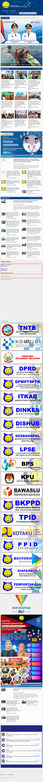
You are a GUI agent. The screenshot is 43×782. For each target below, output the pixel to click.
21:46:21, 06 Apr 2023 (11, 705)
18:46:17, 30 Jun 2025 (32, 178)
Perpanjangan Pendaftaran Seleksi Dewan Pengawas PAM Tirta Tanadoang (13, 182)
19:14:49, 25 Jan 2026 (11, 218)
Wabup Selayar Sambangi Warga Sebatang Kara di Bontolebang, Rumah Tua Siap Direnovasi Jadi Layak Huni (34, 245)
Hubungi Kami (5, 10)
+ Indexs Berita (38, 68)
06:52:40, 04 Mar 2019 (32, 705)
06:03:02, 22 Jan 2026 (32, 217)
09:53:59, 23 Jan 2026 (11, 257)
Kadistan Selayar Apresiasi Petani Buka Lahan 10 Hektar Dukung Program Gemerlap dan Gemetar (34, 122)
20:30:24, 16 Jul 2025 (11, 192)
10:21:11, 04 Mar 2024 (19, 692)
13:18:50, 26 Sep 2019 (11, 721)
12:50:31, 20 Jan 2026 (32, 257)
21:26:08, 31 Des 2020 (11, 713)
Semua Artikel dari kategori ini (35, 156)
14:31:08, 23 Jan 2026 (11, 249)
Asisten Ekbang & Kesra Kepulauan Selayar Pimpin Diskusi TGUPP (33, 702)
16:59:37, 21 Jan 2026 (32, 233)
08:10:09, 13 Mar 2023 (32, 193)
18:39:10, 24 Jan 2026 (11, 226)
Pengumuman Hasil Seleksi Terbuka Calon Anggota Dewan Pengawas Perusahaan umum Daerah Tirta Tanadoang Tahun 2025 (13, 173)
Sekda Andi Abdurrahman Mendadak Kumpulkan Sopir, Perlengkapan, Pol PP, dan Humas (7, 122)
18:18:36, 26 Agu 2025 (11, 178)
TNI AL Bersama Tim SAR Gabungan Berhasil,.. (15, 64)
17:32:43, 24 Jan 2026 (11, 235)
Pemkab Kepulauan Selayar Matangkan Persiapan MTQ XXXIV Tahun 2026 (20, 103)
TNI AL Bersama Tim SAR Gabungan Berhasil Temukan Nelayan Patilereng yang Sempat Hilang (21, 83)
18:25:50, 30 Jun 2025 (32, 187)
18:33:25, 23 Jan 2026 (11, 242)
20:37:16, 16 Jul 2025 (11, 185)
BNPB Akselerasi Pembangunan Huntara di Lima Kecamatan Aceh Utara (22, 761)
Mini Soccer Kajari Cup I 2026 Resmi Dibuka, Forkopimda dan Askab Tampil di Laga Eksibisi (34, 238)
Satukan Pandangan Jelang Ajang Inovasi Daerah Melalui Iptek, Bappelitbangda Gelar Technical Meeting (12, 718)
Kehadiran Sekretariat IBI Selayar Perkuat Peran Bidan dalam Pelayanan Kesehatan (20, 122)
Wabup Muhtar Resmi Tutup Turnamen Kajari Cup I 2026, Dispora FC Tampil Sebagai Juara (7, 103)
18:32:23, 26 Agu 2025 (19, 164)
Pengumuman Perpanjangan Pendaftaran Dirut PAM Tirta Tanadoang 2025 (12, 189)
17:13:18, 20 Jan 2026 (32, 249)
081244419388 (4, 270)
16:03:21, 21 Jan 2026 (32, 240)
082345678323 (4, 266)
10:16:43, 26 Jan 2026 (18, 204)
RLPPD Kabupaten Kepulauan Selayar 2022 (34, 191)
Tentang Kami (13, 10)
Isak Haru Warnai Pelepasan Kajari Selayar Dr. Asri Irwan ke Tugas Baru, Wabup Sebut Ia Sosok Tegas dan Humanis (34, 84)
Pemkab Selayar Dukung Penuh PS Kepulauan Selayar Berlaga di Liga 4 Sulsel (34, 103)
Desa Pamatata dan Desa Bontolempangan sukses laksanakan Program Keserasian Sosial (13, 710)
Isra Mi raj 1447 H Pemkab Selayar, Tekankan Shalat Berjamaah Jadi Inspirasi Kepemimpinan (7, 83)
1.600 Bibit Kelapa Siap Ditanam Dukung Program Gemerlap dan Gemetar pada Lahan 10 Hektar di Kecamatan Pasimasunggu (34, 230)
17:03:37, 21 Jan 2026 (32, 225)
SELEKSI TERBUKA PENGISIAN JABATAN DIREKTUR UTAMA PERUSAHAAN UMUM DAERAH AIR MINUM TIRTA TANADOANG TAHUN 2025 (34, 173)
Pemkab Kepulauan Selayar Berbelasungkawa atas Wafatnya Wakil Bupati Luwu (13, 702)
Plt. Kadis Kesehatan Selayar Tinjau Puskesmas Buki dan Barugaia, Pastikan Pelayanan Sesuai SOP (33, 254)
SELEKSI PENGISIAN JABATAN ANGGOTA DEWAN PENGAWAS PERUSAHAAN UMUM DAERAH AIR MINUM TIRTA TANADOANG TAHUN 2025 (34, 183)
